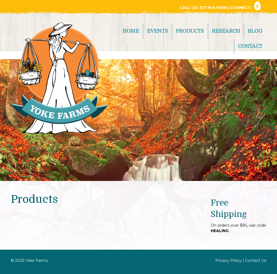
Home (131, 31)
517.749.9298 (213, 7)
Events (157, 31)
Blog (255, 31)
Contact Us (255, 260)
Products (190, 31)
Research (226, 31)
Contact (250, 46)
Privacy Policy (228, 260)
